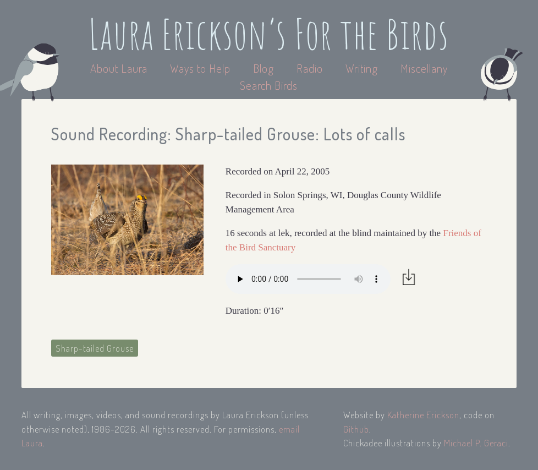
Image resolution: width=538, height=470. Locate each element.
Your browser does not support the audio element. (308, 279)
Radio (311, 68)
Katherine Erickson (423, 414)
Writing (361, 68)
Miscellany (424, 68)
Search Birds (269, 85)
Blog (263, 68)
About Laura (120, 68)
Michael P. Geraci (476, 443)
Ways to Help (201, 68)
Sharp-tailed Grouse (95, 348)
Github (356, 429)
